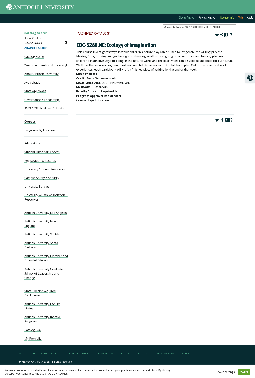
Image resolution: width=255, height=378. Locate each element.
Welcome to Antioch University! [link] (45, 65)
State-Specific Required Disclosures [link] (40, 293)
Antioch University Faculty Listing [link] (42, 306)
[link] (250, 78)
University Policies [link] (36, 186)
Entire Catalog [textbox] (33, 38)
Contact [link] (187, 353)
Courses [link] (30, 122)
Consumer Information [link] (78, 353)
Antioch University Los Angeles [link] (45, 213)
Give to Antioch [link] (187, 17)
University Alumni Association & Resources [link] (46, 197)
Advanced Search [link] (35, 48)
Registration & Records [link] (40, 161)
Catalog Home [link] (34, 57)
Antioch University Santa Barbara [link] (41, 245)
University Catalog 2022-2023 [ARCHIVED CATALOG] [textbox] (192, 27)
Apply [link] (250, 17)
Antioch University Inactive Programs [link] (42, 319)
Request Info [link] (227, 17)
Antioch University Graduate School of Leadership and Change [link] (43, 273)
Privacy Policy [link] (106, 353)
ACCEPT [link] (244, 371)
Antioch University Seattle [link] (42, 234)
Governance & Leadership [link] (42, 100)
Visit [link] (240, 17)
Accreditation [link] (33, 82)
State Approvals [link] (35, 91)
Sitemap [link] (142, 353)
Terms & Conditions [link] (164, 353)
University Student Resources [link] (44, 169)
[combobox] (199, 26)
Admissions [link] (32, 143)
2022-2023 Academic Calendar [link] (44, 108)
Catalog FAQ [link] (32, 330)
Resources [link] (126, 353)
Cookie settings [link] (225, 372)
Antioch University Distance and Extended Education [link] (46, 258)
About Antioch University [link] (41, 74)
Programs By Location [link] (39, 130)
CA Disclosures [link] (49, 353)
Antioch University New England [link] (40, 223)
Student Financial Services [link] (42, 152)
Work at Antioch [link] (207, 17)
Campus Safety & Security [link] (41, 178)
